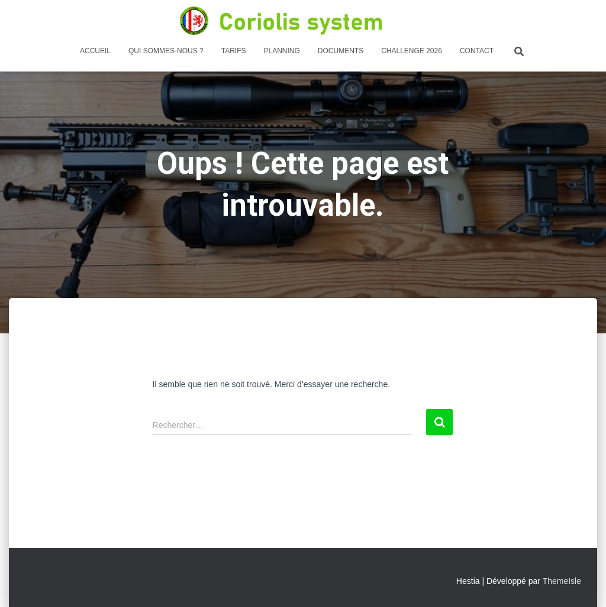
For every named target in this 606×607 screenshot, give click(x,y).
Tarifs (233, 51)
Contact (477, 51)
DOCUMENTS (340, 51)
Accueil (95, 51)
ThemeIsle (562, 581)
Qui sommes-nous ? (166, 51)
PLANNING (281, 51)
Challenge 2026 (411, 51)
